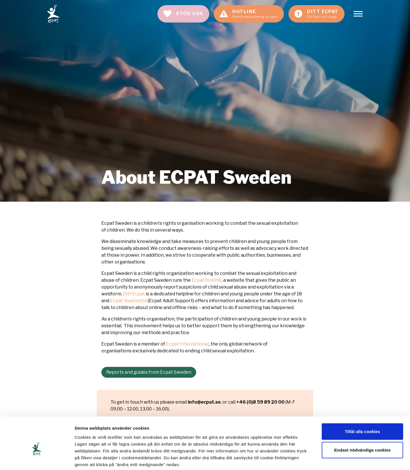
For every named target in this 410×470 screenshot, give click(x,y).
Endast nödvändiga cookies (362, 421)
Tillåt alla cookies (362, 402)
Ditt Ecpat (134, 294)
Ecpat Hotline (207, 280)
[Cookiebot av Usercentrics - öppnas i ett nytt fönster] (37, 459)
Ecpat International (187, 344)
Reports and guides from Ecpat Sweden (148, 372)
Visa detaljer (309, 458)
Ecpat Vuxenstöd (128, 300)
